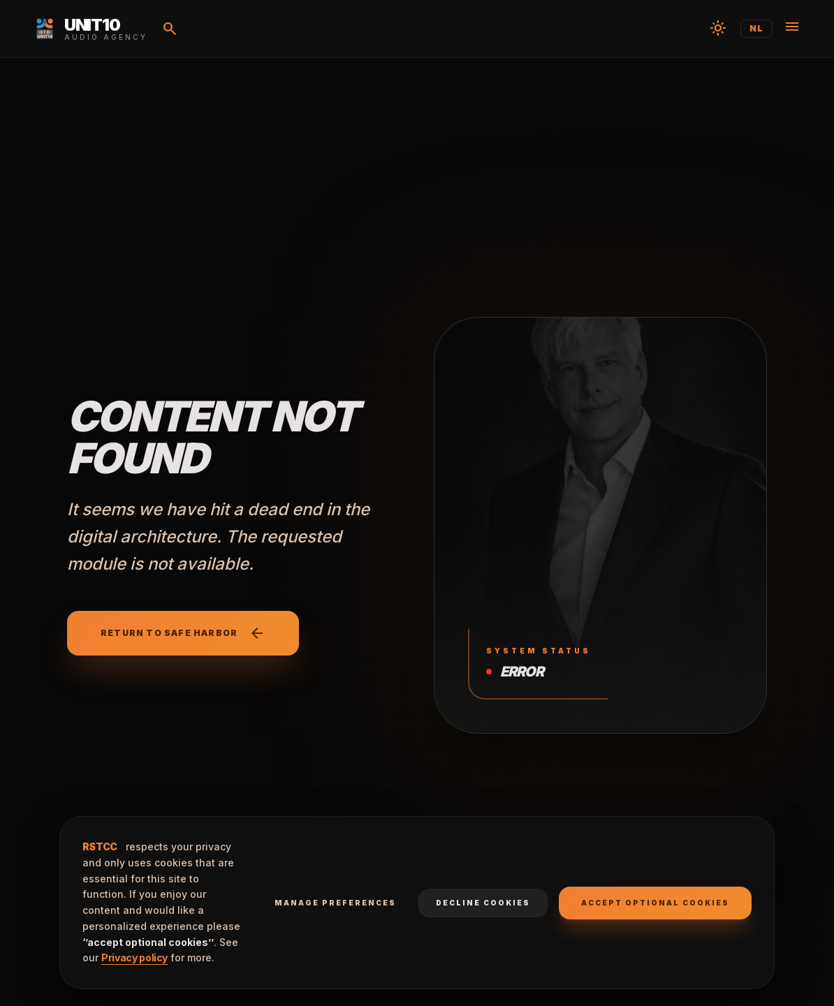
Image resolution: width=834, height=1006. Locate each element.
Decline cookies (483, 902)
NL (756, 28)
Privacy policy (134, 957)
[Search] (170, 28)
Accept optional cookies (655, 902)
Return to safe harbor (183, 633)
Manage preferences (335, 902)
